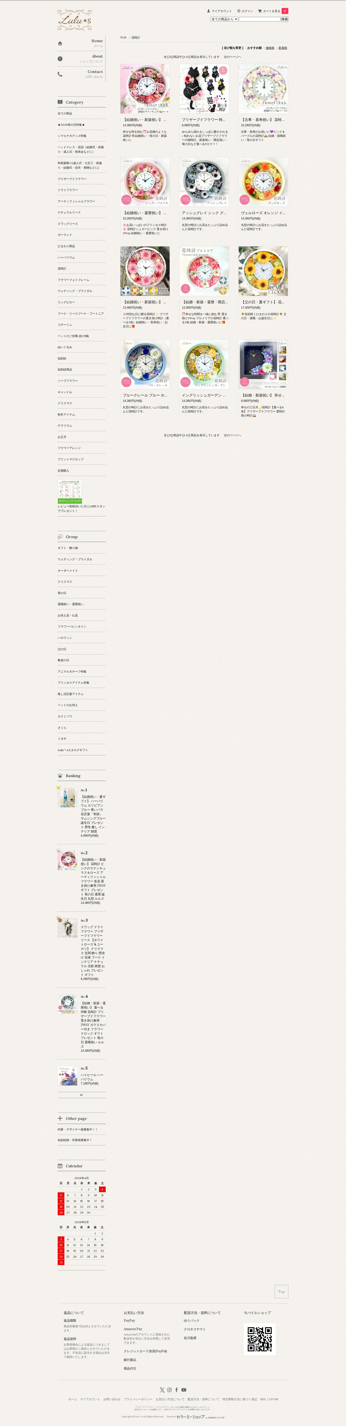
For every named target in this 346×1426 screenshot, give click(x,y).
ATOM (273, 1399)
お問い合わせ (112, 1399)
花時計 (135, 37)
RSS (263, 1399)
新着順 (282, 48)
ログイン (247, 11)
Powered (196, 1416)
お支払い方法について (170, 1399)
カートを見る (275, 11)
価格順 (270, 48)
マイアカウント (222, 11)
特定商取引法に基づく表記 (239, 1399)
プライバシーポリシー (138, 1399)
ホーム (72, 1399)
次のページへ (232, 57)
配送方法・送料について (203, 1399)
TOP (123, 37)
